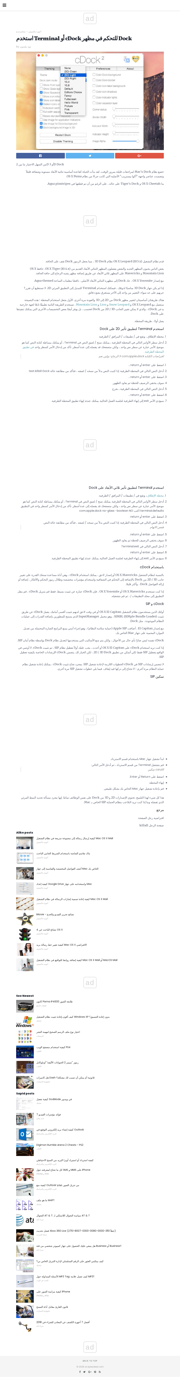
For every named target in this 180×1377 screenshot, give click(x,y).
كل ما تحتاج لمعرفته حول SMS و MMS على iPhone (63, 1170)
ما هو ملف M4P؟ (45, 1200)
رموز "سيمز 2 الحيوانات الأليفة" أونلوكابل (57, 1062)
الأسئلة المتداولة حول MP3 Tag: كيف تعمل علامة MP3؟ (65, 1276)
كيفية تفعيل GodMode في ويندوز (54, 1099)
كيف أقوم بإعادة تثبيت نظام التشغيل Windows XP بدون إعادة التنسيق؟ (73, 1017)
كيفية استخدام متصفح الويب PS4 (53, 1047)
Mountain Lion (86, 304)
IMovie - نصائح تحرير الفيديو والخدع (55, 914)
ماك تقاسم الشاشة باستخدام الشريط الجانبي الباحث (63, 853)
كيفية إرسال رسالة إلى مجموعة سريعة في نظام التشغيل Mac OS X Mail (74, 838)
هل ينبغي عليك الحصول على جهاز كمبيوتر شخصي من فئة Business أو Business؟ (78, 1246)
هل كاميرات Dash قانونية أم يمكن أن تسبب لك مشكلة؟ (65, 1077)
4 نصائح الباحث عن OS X (49, 929)
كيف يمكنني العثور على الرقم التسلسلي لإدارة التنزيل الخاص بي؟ (70, 1261)
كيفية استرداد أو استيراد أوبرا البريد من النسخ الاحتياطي (65, 1160)
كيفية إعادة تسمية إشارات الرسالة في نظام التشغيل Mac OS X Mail (72, 899)
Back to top (90, 1360)
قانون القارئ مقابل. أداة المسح (52, 1307)
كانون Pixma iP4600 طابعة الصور (54, 1001)
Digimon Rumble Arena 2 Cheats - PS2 (59, 1145)
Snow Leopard (119, 304)
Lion (103, 304)
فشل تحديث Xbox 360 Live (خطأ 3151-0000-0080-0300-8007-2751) (76, 1231)
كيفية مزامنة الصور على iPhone (53, 1291)
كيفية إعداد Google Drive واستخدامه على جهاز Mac (64, 884)
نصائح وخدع (21, 31)
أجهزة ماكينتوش (34, 31)
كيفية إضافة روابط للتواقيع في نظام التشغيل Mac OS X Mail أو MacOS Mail (76, 960)
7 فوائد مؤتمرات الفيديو (48, 1114)
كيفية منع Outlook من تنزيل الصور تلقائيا (57, 1185)
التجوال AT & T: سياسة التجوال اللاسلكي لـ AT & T (63, 1215)
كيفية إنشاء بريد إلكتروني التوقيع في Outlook (60, 1129)
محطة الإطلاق (155, 496)
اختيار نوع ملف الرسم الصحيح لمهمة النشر (58, 1032)
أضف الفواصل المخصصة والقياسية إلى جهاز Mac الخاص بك (67, 868)
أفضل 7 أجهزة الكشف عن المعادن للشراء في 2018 (63, 1322)
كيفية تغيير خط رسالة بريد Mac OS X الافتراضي (61, 945)
